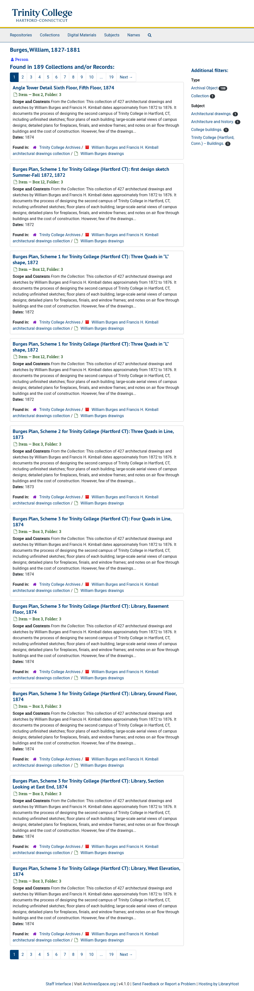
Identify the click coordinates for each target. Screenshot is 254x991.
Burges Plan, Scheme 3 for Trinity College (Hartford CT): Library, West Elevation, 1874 (96, 871)
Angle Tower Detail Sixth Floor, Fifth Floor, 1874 (63, 87)
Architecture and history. (213, 121)
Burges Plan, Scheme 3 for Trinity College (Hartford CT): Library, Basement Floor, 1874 (91, 609)
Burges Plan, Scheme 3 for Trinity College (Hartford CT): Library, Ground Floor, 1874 (95, 696)
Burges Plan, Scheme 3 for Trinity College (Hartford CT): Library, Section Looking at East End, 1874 (88, 784)
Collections (50, 35)
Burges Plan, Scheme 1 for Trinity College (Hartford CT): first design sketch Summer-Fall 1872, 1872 (91, 172)
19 (111, 77)
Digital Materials (81, 35)
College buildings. (207, 129)
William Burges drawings (102, 153)
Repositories (21, 35)
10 (91, 77)
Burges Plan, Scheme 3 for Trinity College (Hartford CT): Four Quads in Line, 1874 (92, 521)
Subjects (111, 35)
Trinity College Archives (59, 147)
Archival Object (205, 88)
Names (133, 35)
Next (126, 77)
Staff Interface (58, 984)
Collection (200, 96)
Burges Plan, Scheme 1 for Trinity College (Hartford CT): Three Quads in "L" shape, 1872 (90, 259)
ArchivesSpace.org (99, 984)
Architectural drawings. (212, 113)
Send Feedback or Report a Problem (163, 984)
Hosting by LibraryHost (218, 984)
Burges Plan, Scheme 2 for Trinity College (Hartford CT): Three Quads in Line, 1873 (93, 434)
